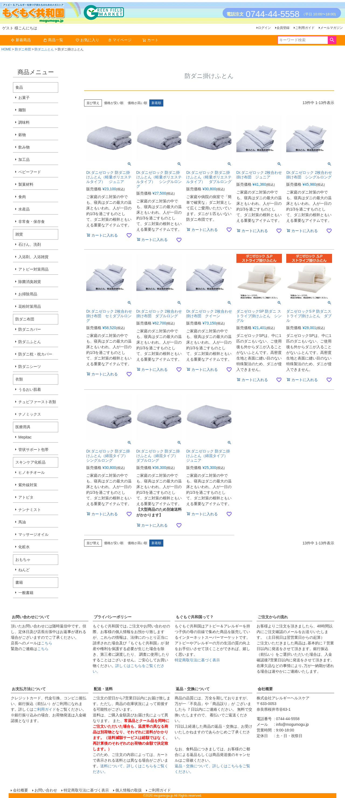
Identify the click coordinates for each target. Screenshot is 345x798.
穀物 (22, 135)
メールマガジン (331, 28)
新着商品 (21, 40)
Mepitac (25, 437)
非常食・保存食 (31, 221)
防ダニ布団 (23, 49)
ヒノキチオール (31, 472)
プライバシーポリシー (113, 617)
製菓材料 (25, 184)
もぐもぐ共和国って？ (194, 617)
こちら (46, 643)
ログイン (264, 28)
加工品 (24, 159)
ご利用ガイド (305, 28)
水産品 (24, 209)
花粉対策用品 (29, 306)
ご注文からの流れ (273, 617)
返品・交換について (193, 689)
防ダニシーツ (29, 366)
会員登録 (283, 28)
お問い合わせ (45, 790)
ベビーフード (29, 172)
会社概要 (265, 689)
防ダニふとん (44, 49)
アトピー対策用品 (33, 269)
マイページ (120, 40)
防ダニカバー (29, 329)
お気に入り (87, 40)
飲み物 (24, 147)
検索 (332, 40)
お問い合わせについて (31, 617)
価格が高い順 (137, 103)
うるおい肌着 (29, 389)
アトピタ (25, 497)
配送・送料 (103, 689)
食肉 (22, 197)
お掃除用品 (27, 294)
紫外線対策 (27, 485)
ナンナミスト (29, 509)
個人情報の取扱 (128, 790)
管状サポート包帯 (33, 449)
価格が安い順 (113, 103)
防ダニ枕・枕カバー (35, 354)
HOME (6, 49)
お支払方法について (29, 689)
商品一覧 (53, 40)
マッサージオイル (33, 534)
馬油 (22, 522)
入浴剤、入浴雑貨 (33, 257)
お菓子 (24, 97)
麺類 (22, 110)
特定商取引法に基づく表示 (197, 660)
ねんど (24, 570)
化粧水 (24, 547)
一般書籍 (25, 592)
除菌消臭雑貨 (29, 281)
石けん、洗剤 (29, 244)
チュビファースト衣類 (37, 402)
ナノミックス (29, 414)
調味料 (24, 122)
